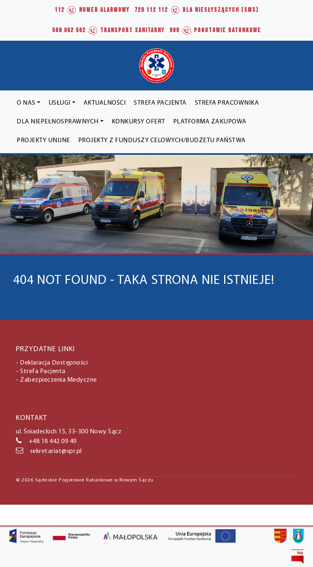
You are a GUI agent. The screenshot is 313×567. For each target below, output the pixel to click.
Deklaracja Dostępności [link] (54, 363)
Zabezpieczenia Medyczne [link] (58, 380)
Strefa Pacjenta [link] (43, 371)
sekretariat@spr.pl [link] (49, 451)
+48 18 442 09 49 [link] (46, 441)
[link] (92, 10)
